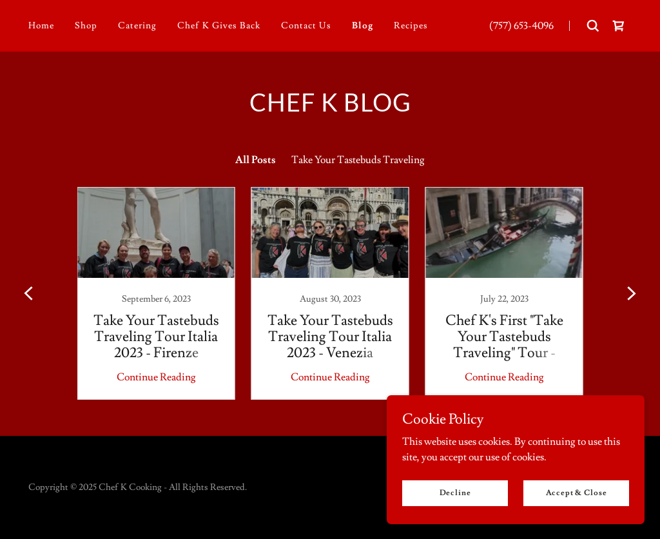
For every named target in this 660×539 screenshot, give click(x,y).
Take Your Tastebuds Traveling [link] (358, 159)
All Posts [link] (255, 159)
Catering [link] (137, 26)
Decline (455, 493)
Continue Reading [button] (156, 377)
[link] (619, 26)
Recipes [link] (411, 26)
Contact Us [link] (306, 26)
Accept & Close (576, 493)
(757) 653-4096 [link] (521, 25)
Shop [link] (86, 26)
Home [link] (41, 26)
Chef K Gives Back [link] (218, 26)
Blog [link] (362, 26)
